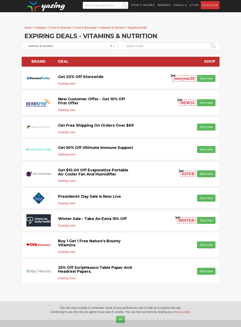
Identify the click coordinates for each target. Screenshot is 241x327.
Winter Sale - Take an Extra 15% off (92, 219)
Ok (120, 319)
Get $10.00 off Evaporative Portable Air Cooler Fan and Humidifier (93, 172)
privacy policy (181, 312)
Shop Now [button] (206, 78)
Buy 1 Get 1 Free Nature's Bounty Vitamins (89, 243)
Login (194, 8)
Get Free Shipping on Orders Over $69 (96, 125)
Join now (210, 8)
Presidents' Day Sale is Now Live (89, 196)
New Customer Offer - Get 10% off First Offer (91, 101)
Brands (164, 8)
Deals (180, 8)
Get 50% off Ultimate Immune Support (95, 147)
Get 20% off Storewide (80, 77)
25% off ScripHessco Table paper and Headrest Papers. (95, 269)
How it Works (143, 8)
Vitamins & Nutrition (71, 46)
